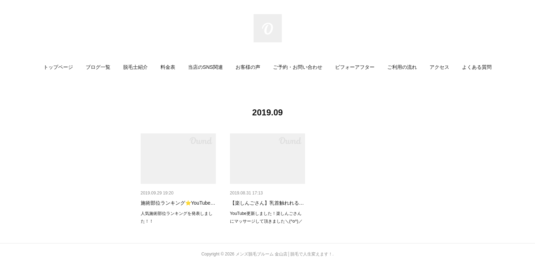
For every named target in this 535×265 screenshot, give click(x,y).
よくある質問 (477, 67)
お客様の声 (248, 67)
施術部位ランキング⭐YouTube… (178, 203)
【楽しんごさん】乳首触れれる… (267, 203)
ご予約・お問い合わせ (297, 67)
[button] (58, 67)
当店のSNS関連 (205, 67)
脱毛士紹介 (135, 67)
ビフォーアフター (355, 67)
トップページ (58, 67)
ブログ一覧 (98, 67)
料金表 (167, 67)
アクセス (439, 67)
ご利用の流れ (402, 67)
